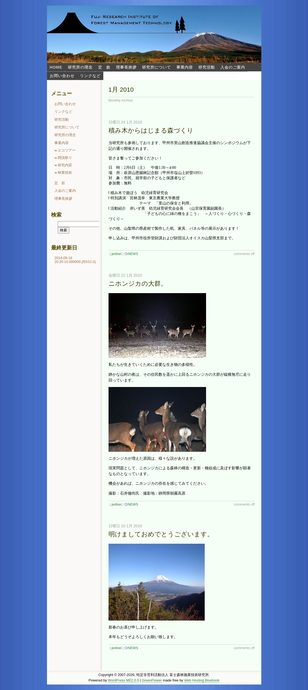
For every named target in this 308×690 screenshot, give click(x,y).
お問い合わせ (62, 76)
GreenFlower (152, 680)
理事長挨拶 (126, 67)
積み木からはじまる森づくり (151, 130)
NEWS (133, 254)
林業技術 (65, 173)
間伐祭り (65, 158)
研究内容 (65, 165)
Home (56, 67)
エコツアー (67, 150)
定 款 (104, 67)
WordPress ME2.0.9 (123, 680)
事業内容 (184, 67)
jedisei (117, 254)
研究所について (156, 67)
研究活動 (206, 67)
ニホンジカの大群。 (138, 283)
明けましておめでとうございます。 (161, 534)
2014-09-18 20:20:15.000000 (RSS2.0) (75, 260)
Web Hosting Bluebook (202, 680)
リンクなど (90, 76)
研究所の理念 (80, 67)
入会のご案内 (232, 67)
